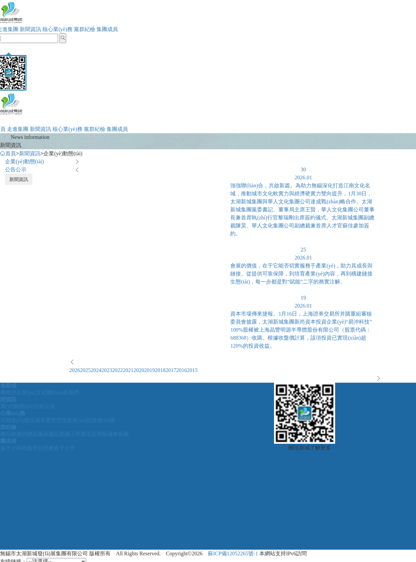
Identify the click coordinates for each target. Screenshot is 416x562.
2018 (160, 370)
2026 (75, 370)
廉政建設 (48, 434)
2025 (85, 370)
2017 (171, 370)
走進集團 (17, 129)
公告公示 (15, 169)
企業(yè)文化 (31, 392)
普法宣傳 (91, 434)
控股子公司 (35, 448)
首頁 (8, 153)
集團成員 (107, 29)
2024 (96, 370)
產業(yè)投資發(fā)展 (91, 420)
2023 (107, 370)
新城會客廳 (115, 434)
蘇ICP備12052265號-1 (233, 553)
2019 (149, 370)
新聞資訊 (30, 29)
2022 (117, 370)
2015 (192, 370)
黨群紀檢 (84, 29)
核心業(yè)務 (57, 29)
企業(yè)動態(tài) (24, 161)
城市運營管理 (51, 420)
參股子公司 (61, 448)
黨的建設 (27, 434)
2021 (128, 370)
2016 (181, 370)
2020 (139, 370)
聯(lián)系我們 (63, 392)
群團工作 (70, 434)
